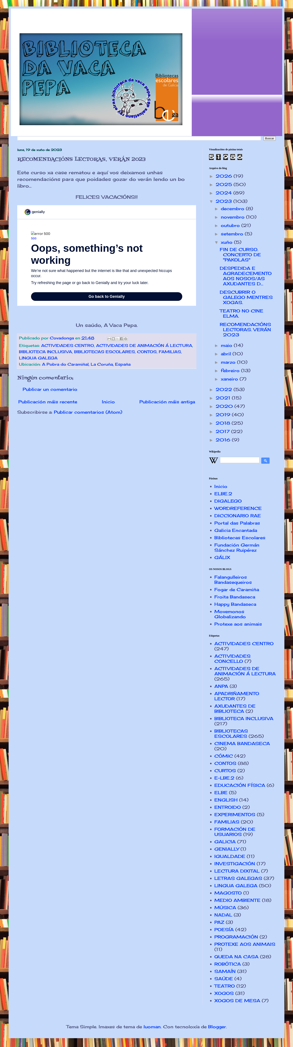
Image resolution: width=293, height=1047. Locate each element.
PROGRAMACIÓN (236, 937)
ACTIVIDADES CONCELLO (232, 658)
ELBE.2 (223, 493)
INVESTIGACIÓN (234, 863)
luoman (152, 1026)
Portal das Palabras (237, 523)
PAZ (219, 922)
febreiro (231, 370)
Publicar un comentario (50, 389)
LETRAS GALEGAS (238, 878)
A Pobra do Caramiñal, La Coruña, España (86, 364)
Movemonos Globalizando (230, 614)
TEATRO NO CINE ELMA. (241, 313)
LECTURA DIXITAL (237, 871)
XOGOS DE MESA (237, 1000)
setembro (233, 233)
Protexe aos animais (238, 624)
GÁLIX (222, 557)
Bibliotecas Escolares (239, 537)
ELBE (221, 792)
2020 (225, 406)
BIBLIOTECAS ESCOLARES (104, 351)
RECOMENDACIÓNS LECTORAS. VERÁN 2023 (245, 329)
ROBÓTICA (227, 964)
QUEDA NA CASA (236, 956)
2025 (225, 184)
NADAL (223, 915)
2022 (225, 389)
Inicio (108, 401)
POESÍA (224, 929)
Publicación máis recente (47, 401)
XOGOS (224, 993)
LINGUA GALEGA (38, 358)
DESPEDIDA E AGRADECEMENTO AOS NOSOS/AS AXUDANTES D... (246, 276)
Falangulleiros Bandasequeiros (233, 579)
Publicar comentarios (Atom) (88, 412)
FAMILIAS (170, 351)
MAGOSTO (228, 893)
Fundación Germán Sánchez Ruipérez (236, 547)
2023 (224, 201)
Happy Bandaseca (235, 604)
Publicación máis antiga (167, 401)
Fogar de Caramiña (236, 589)
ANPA (221, 686)
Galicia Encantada (235, 530)
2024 (224, 193)
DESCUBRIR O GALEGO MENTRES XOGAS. (246, 297)
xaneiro (230, 379)
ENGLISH (226, 800)
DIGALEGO (228, 501)
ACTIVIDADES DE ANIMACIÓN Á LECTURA (144, 345)
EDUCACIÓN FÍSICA (239, 785)
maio (227, 345)
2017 (223, 431)
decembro (233, 208)
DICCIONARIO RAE (237, 515)
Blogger (217, 1026)
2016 (224, 440)
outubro (231, 225)
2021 (224, 398)
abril (226, 353)
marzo (229, 362)
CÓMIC (223, 756)
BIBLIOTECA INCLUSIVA (45, 351)
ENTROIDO (227, 807)
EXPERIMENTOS (234, 814)
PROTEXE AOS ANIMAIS (244, 944)
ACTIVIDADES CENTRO (67, 345)
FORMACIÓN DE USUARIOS (234, 831)
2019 (224, 414)
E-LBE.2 (224, 778)
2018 (224, 423)
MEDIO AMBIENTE (237, 900)
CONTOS (147, 351)
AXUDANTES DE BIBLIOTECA (235, 708)
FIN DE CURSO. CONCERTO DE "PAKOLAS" (240, 255)
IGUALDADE (229, 856)
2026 (225, 176)
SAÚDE (223, 978)
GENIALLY (226, 849)
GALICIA (225, 841)
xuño (227, 242)
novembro (233, 217)
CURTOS (225, 770)
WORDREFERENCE (238, 508)
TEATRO (224, 986)
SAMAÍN (225, 971)
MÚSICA (225, 907)
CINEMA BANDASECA (242, 743)
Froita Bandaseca (234, 597)
